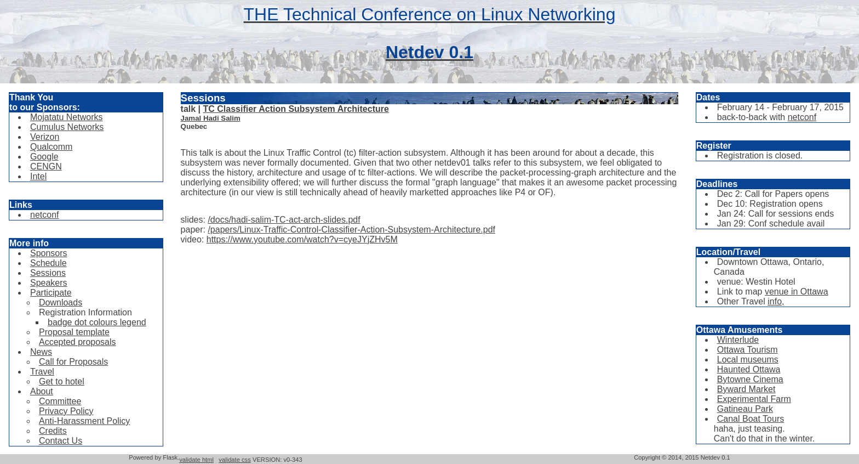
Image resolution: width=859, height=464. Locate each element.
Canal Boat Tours (750, 418)
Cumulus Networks (67, 127)
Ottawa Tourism (747, 349)
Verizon (44, 137)
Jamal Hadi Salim (210, 118)
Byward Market (746, 389)
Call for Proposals (73, 361)
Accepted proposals (77, 342)
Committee (60, 401)
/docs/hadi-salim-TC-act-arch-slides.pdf (284, 219)
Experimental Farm (754, 399)
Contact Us (60, 440)
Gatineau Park (745, 409)
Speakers (48, 282)
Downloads (60, 302)
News (41, 352)
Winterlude (738, 339)
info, (776, 301)
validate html (196, 459)
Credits (53, 430)
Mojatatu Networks (66, 117)
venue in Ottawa (796, 291)
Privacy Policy (66, 411)
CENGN (46, 166)
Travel (42, 371)
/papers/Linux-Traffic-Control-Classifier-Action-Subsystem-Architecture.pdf (351, 229)
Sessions (48, 273)
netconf (44, 214)
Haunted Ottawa (749, 369)
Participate (51, 292)
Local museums (747, 359)
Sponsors (48, 253)
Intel (38, 176)
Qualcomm (51, 146)
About (41, 391)
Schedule (48, 263)
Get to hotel (61, 381)
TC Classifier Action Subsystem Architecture (296, 109)
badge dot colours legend (97, 322)
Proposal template (74, 332)
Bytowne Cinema (750, 379)
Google (44, 156)
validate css (234, 459)
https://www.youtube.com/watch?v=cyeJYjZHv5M (302, 239)
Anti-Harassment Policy (84, 421)
